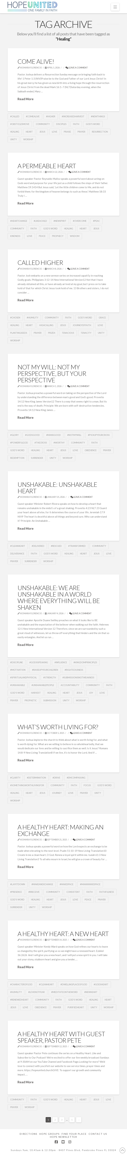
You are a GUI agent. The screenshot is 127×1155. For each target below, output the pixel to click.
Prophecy (57, 236)
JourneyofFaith (82, 325)
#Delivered (38, 546)
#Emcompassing (76, 777)
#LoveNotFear (36, 992)
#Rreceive (34, 892)
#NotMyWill (74, 435)
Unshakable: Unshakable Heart (57, 488)
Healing (14, 131)
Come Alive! (36, 61)
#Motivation (17, 670)
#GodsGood (32, 435)
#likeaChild (40, 221)
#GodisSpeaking (38, 662)
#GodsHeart (101, 984)
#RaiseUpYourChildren (45, 670)
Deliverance (17, 553)
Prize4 (51, 333)
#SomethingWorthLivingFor (27, 785)
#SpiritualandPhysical (23, 677)
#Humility (32, 317)
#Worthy (59, 442)
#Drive (56, 777)
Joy (91, 692)
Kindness (15, 236)
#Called (14, 116)
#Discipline (16, 662)
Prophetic (31, 700)
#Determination (36, 777)
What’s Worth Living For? (58, 727)
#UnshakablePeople (43, 685)
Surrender (37, 458)
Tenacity (86, 333)
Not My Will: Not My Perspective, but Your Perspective (52, 373)
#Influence (61, 662)
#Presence (16, 892)
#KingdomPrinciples (85, 662)
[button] (115, 7)
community (43, 124)
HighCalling (46, 325)
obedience (91, 450)
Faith (76, 124)
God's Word (93, 124)
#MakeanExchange (42, 884)
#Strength (49, 677)
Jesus (42, 131)
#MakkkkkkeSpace (90, 884)
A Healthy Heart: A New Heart (63, 933)
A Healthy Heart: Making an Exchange (61, 830)
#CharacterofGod (21, 984)
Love (54, 131)
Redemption (17, 458)
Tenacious (68, 333)
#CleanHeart (17, 546)
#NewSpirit (60, 221)
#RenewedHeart (19, 999)
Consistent (73, 892)
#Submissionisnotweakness (78, 677)
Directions (28, 1133)
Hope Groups (49, 1133)
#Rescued (56, 546)
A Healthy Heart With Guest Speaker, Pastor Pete (61, 1037)
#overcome (79, 221)
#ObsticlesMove (19, 124)
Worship (28, 139)
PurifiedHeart (76, 1007)
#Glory (14, 435)
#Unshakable (17, 685)
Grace (102, 317)
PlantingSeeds (18, 333)
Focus (87, 785)
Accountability (70, 685)
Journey (57, 793)
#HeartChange (18, 221)
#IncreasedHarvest (73, 116)
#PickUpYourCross (99, 435)
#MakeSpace (66, 884)
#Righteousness (74, 670)
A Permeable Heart (47, 166)
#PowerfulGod (19, 442)
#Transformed (77, 546)
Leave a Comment (76, 67)
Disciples (61, 124)
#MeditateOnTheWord (64, 992)
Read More (26, 99)
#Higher (50, 116)
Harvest (36, 692)
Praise (67, 131)
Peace (42, 236)
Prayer (81, 131)
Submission (49, 700)
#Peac (96, 221)
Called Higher (40, 262)
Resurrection (100, 131)
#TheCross (41, 442)
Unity (13, 139)
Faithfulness (106, 892)
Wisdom (74, 236)
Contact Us (98, 1133)
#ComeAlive (33, 116)
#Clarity (15, 777)
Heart (29, 131)
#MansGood (53, 435)
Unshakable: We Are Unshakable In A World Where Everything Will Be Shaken (59, 597)
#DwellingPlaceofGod (74, 984)
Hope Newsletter (63, 1136)
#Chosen (15, 317)
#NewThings (98, 116)
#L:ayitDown (17, 884)
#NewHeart (90, 992)
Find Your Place (74, 1133)
